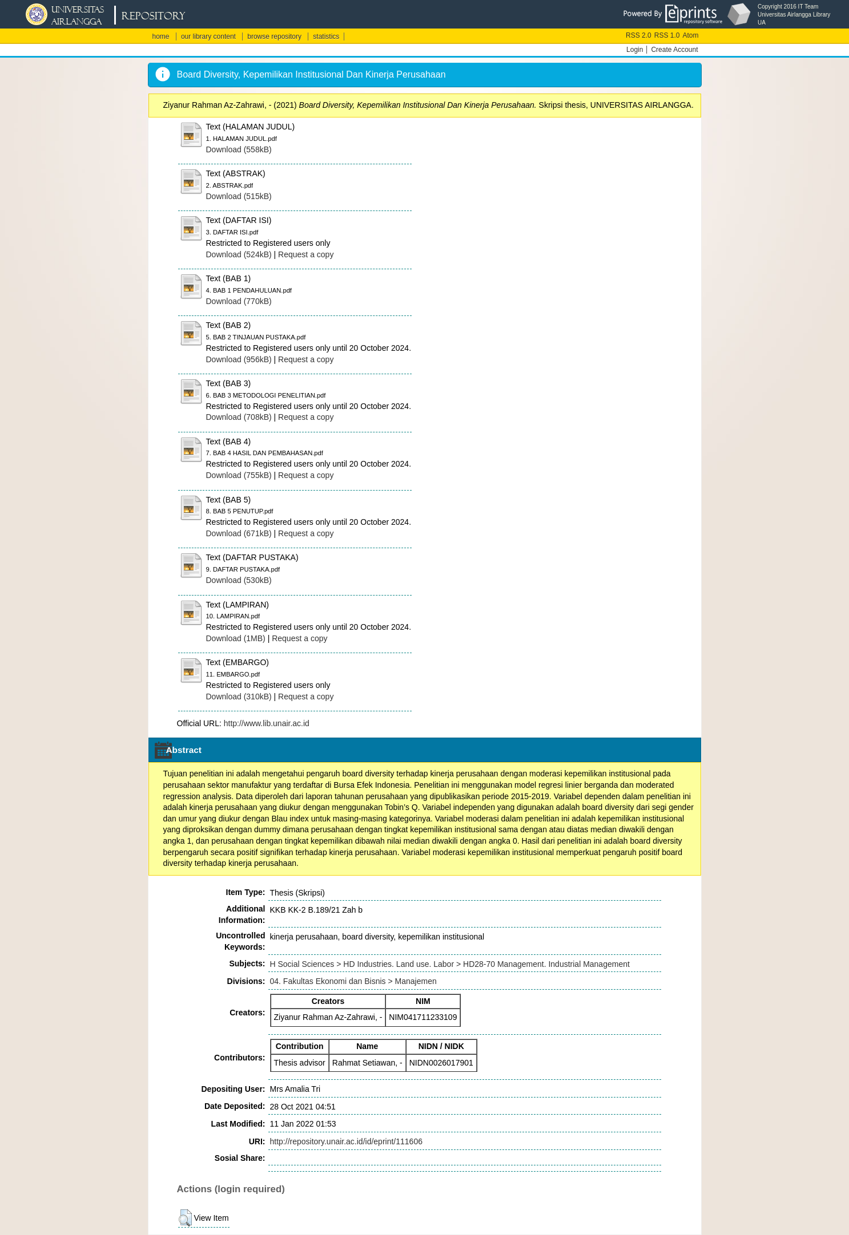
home (161, 37)
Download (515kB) (239, 196)
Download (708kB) (239, 417)
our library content (208, 37)
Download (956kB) (239, 359)
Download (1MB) (235, 638)
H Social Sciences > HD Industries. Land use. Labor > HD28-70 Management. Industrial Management (450, 964)
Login (634, 50)
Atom (690, 35)
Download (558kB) (239, 149)
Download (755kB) (239, 475)
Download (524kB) (239, 254)
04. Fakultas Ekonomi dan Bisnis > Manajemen (353, 981)
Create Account (674, 50)
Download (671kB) (239, 533)
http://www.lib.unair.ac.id (266, 723)
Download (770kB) (239, 301)
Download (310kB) (239, 696)
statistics (326, 37)
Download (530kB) (239, 580)
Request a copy (305, 254)
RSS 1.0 (667, 35)
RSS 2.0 (638, 35)
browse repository (274, 37)
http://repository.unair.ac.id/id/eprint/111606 (346, 1141)
